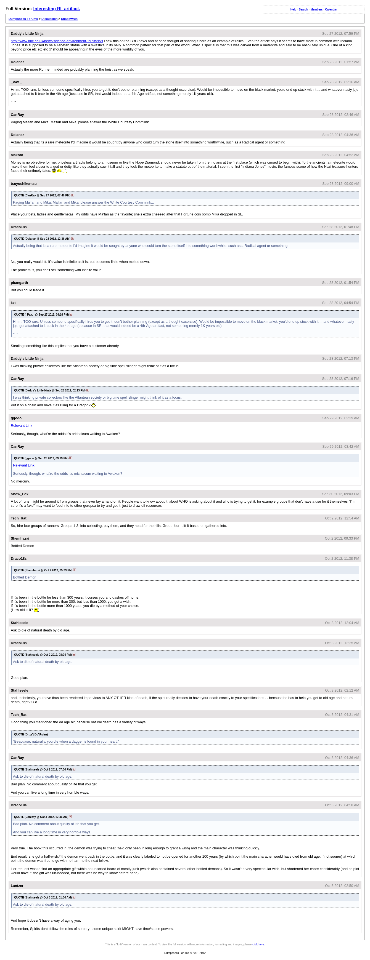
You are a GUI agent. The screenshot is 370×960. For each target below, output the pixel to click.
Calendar (331, 9)
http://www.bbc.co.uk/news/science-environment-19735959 (57, 41)
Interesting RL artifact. (56, 8)
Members (317, 9)
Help (293, 9)
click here (258, 944)
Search (303, 9)
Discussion (49, 18)
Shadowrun (69, 18)
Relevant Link (21, 425)
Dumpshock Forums (23, 18)
